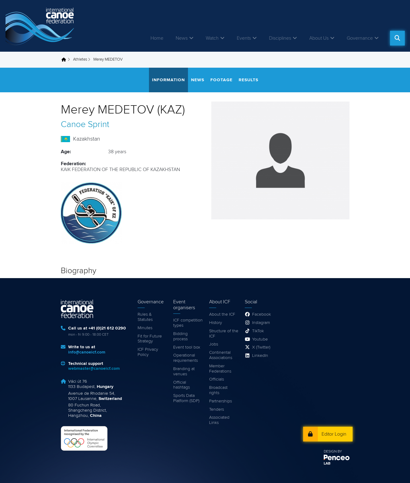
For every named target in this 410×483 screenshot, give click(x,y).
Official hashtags (181, 385)
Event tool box (186, 347)
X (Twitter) (261, 347)
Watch (212, 38)
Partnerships (220, 401)
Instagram (261, 323)
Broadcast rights (218, 390)
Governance (360, 38)
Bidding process (180, 336)
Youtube (260, 339)
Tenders (216, 409)
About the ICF (222, 314)
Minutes (145, 328)
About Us (319, 38)
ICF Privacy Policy (148, 352)
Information (168, 80)
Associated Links (219, 420)
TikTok (258, 331)
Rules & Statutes (145, 317)
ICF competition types (188, 323)
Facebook (261, 314)
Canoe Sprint (85, 124)
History (215, 323)
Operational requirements (185, 358)
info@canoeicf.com (86, 352)
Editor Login (334, 434)
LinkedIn (260, 355)
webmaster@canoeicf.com (94, 368)
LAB (327, 463)
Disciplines (280, 38)
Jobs (213, 344)
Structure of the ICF (223, 333)
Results (248, 80)
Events (244, 38)
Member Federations (220, 368)
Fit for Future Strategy (150, 339)
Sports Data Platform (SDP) (186, 398)
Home (156, 38)
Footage (221, 80)
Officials (216, 379)
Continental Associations (220, 355)
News (182, 38)
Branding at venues (184, 371)
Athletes (80, 60)
